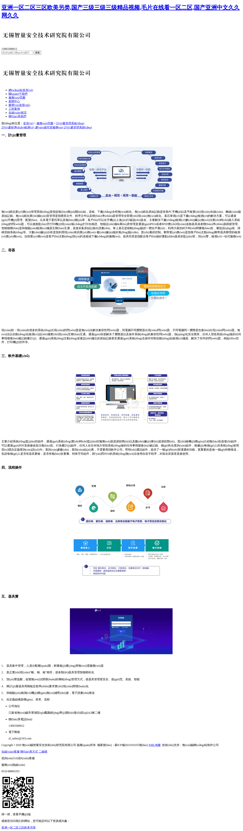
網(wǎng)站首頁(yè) (21, 90)
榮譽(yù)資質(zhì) (19, 105)
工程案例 (14, 108)
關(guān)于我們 (18, 93)
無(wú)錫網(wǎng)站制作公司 (200, 745)
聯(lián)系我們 (17, 116)
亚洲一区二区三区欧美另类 (18, 827)
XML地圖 (155, 745)
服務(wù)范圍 (17, 97)
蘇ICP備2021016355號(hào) (131, 745)
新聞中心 (14, 101)
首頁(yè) (28, 123)
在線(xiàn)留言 (18, 112)
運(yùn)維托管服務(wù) (49, 127)
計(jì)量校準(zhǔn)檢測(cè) (17, 127)
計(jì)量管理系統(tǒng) (70, 123)
